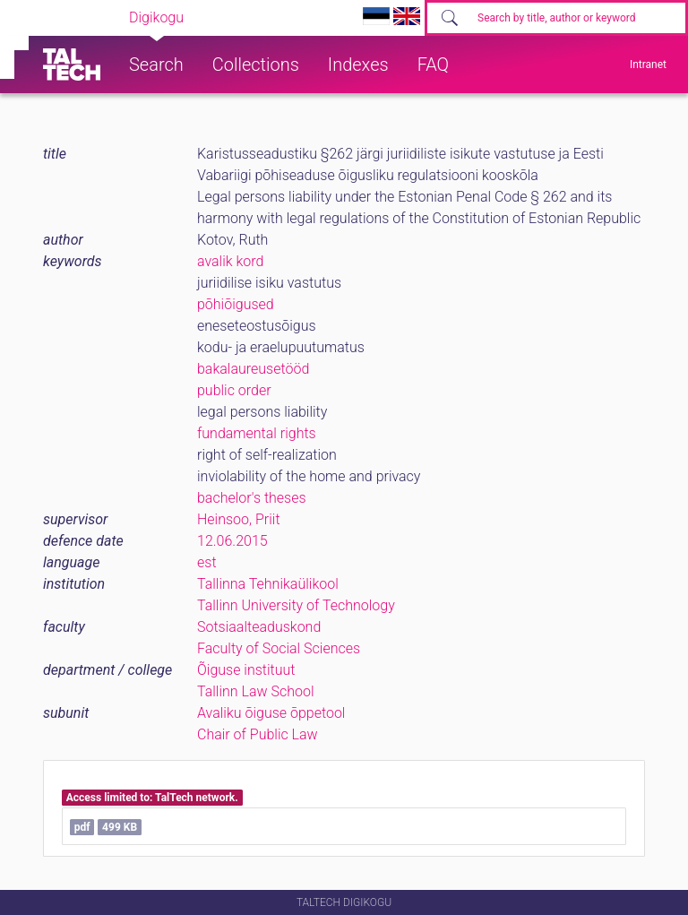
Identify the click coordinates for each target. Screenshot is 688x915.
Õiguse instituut (246, 669)
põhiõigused (235, 304)
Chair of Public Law (257, 734)
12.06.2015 (232, 540)
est (207, 562)
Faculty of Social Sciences (278, 648)
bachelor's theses (251, 497)
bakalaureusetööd (253, 368)
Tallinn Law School (255, 691)
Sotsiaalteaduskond (259, 626)
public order (234, 390)
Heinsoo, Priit (238, 519)
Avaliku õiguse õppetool (271, 712)
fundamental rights (256, 433)
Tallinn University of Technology (296, 605)
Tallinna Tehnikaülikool (268, 583)
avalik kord (230, 261)
